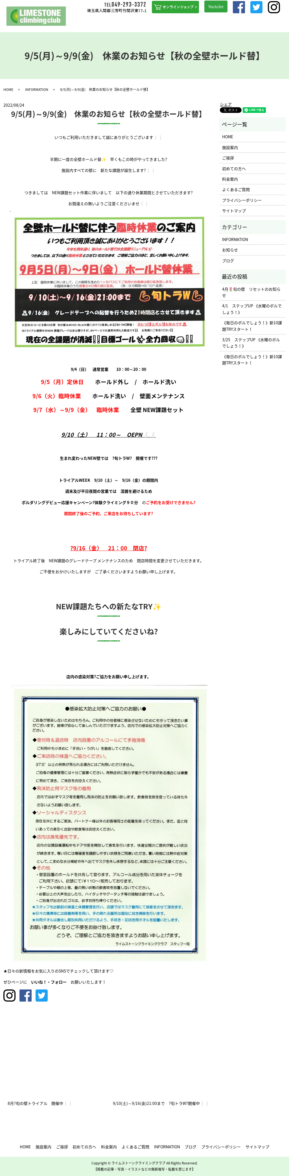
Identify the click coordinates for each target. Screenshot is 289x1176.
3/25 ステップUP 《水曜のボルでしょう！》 (251, 343)
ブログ (267, 24)
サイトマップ (234, 210)
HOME (76, 24)
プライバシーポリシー (242, 200)
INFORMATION (232, 24)
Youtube (216, 6)
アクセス (252, 24)
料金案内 (184, 24)
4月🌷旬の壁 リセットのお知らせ (251, 292)
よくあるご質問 (206, 24)
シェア (226, 104)
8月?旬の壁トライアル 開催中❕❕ (40, 1103)
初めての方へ (123, 24)
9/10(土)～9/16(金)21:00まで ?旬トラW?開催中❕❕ (161, 1103)
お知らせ (230, 250)
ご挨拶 (105, 24)
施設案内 (90, 24)
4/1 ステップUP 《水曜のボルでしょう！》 (252, 309)
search (282, 24)
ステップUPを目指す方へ (155, 24)
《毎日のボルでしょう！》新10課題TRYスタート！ (252, 326)
